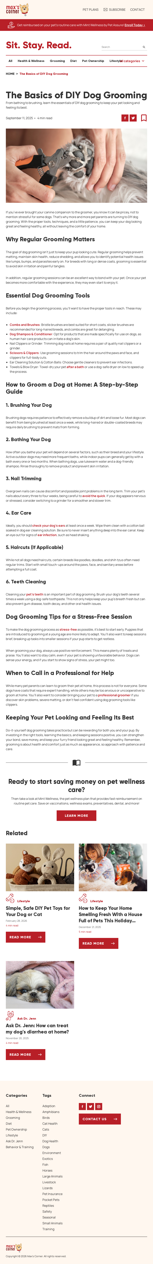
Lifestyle (116, 61)
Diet (73, 61)
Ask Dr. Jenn (14, 1141)
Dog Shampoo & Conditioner (31, 334)
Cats (45, 1129)
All (10, 61)
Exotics (47, 1159)
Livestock (49, 1182)
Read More (27, 938)
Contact (137, 9)
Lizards (47, 1188)
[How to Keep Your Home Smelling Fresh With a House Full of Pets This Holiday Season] (113, 914)
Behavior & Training (19, 1147)
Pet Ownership (93, 61)
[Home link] (36, 1248)
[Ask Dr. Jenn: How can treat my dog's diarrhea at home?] (40, 1029)
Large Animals (52, 1176)
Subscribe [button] (114, 9)
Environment (51, 1153)
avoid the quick (93, 496)
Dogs (46, 1147)
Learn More (76, 815)
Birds (46, 1118)
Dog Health (50, 1141)
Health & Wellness (31, 61)
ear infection (47, 535)
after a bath (75, 367)
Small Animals (52, 1223)
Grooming (57, 61)
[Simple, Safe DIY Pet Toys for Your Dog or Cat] (40, 911)
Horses (47, 1170)
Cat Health (50, 1123)
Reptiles (48, 1205)
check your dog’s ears (48, 525)
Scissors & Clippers (24, 353)
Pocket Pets (50, 1200)
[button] (17, 9)
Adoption (48, 1106)
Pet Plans (90, 9)
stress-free (68, 629)
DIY (44, 1135)
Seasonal (49, 1217)
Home (10, 74)
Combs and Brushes (25, 325)
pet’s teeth (34, 594)
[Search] (124, 47)
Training (48, 1229)
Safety (47, 1211)
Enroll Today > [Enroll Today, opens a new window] (135, 25)
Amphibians (50, 1112)
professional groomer (114, 695)
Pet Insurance (52, 1194)
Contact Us (95, 1119)
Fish (45, 1164)
